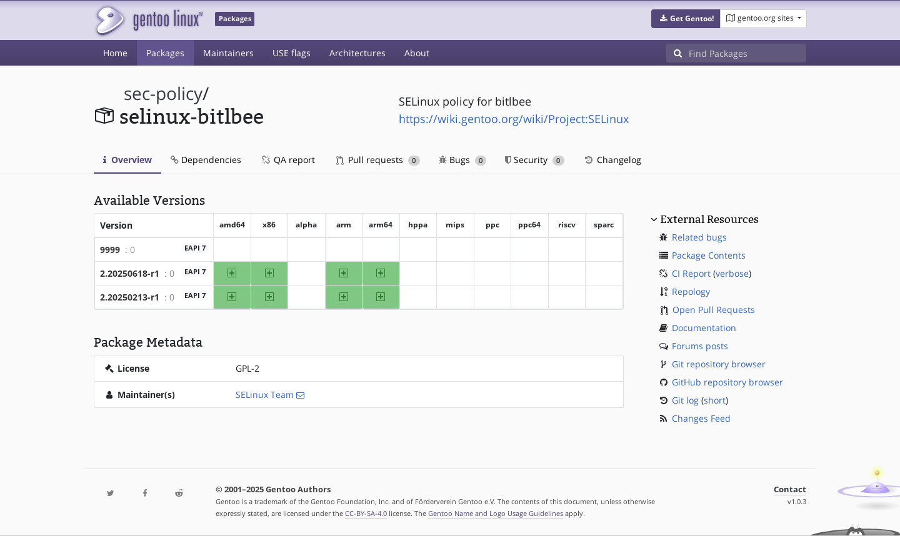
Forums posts (700, 346)
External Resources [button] (709, 219)
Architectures (357, 53)
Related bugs (699, 237)
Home (115, 53)
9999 (110, 250)
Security (534, 160)
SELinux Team (265, 394)
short (715, 400)
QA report (287, 160)
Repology (691, 291)
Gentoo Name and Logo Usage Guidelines (495, 513)
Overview (127, 160)
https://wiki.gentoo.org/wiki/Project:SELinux (514, 118)
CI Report (691, 273)
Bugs (463, 160)
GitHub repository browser (727, 382)
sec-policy (163, 93)
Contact (790, 489)
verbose (732, 273)
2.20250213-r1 (129, 297)
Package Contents (709, 255)
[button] (686, 18)
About (416, 53)
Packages (165, 53)
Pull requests (378, 160)
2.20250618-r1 (129, 273)
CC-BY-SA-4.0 (366, 513)
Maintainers (228, 53)
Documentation (704, 328)
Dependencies (206, 160)
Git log (685, 400)
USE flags (291, 53)
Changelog (612, 160)
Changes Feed (701, 418)
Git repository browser (719, 364)
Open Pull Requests (713, 309)
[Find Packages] (747, 53)
